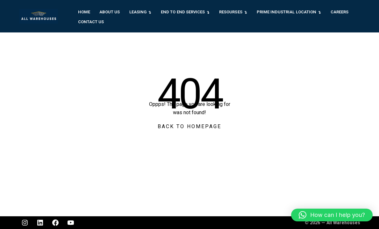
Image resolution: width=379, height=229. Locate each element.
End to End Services (183, 12)
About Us (109, 12)
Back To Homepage (189, 126)
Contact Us (91, 21)
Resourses (230, 12)
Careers (339, 12)
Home (84, 12)
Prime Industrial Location (286, 12)
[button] (332, 215)
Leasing (138, 12)
